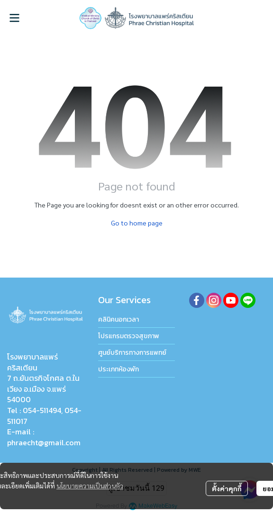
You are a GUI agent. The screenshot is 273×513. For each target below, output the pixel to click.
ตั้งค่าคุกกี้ (227, 488)
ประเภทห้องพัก (118, 369)
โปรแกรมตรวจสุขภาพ (128, 336)
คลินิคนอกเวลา (118, 319)
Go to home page (137, 222)
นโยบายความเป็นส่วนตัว (89, 485)
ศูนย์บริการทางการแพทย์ (132, 353)
